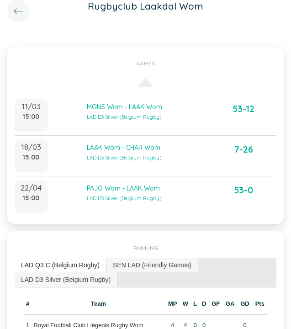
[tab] (60, 265)
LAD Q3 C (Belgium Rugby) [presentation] (60, 265)
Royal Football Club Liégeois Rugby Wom (88, 325)
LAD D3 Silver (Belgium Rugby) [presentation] (66, 279)
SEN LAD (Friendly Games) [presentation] (152, 265)
